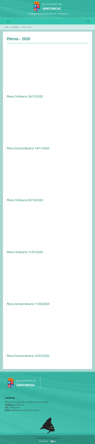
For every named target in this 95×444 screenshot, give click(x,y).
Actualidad (15, 27)
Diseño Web (43, 441)
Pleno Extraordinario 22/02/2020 (28, 356)
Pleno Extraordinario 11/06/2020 (28, 304)
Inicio (7, 27)
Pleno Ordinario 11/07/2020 (25, 252)
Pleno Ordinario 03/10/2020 (25, 200)
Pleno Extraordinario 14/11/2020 (28, 148)
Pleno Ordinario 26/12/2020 (25, 96)
